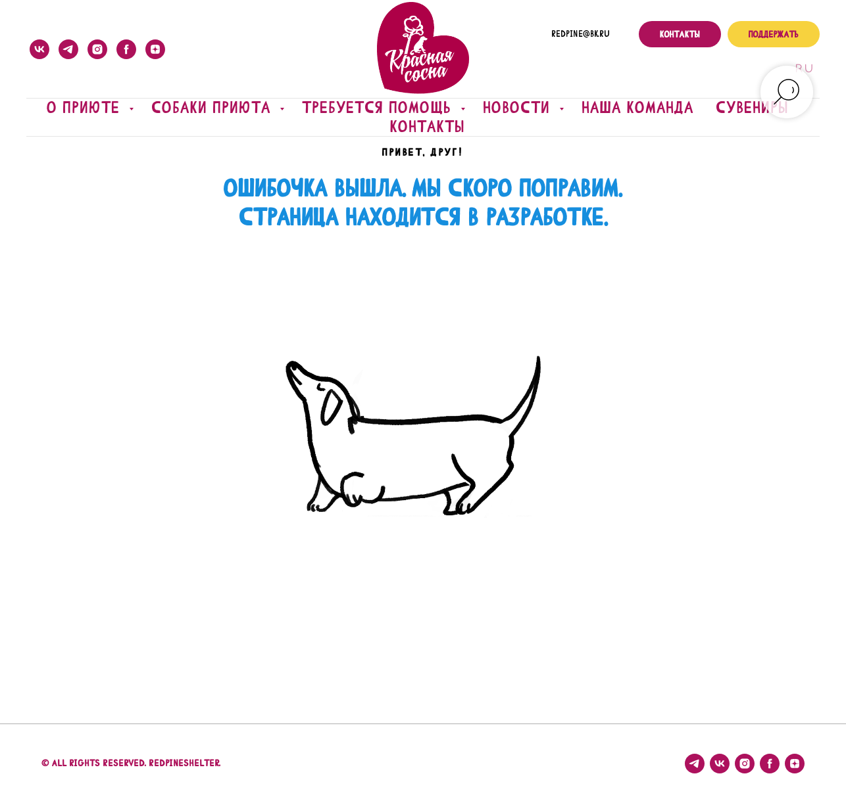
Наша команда (638, 107)
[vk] (39, 49)
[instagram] (97, 49)
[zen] (155, 49)
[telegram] (68, 49)
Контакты (428, 126)
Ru (803, 69)
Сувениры (752, 107)
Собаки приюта (214, 107)
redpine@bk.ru (580, 34)
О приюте (86, 107)
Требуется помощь (380, 107)
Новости (520, 107)
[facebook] (126, 49)
